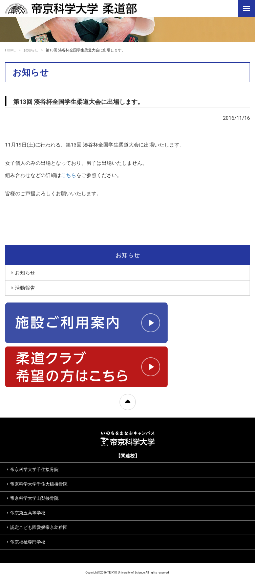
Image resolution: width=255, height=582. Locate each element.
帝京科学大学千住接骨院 (34, 469)
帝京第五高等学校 (27, 512)
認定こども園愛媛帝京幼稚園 (38, 527)
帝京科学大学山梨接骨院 (34, 498)
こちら (68, 175)
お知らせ (30, 50)
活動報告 (25, 288)
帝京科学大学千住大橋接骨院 (38, 484)
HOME (10, 50)
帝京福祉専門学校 (27, 541)
